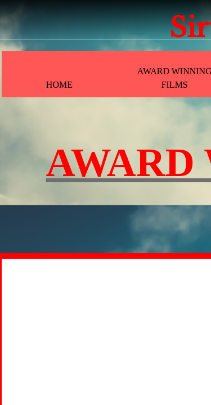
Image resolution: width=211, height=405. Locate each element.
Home (59, 84)
